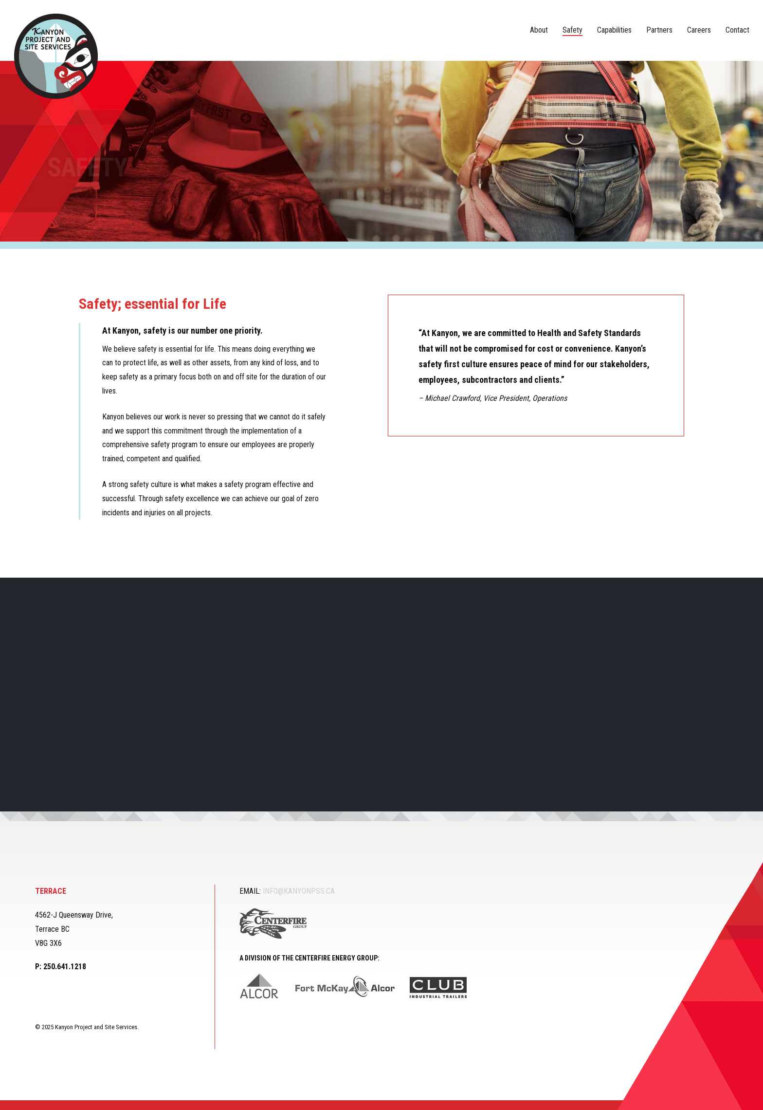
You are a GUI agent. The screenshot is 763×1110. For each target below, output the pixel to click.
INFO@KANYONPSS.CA (299, 891)
